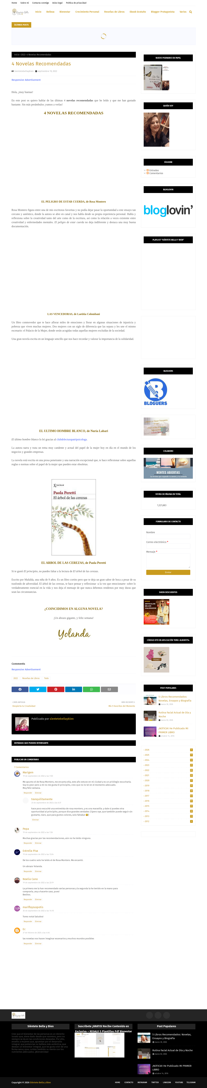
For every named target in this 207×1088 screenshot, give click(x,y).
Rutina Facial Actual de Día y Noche (175, 714)
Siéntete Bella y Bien (40, 1082)
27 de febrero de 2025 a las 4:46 (36, 933)
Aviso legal (57, 3)
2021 (169, 775)
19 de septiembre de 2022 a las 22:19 (38, 883)
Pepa (26, 828)
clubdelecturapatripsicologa (72, 439)
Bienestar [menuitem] (65, 11)
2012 (169, 821)
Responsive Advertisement (26, 80)
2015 (169, 806)
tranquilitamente (42, 799)
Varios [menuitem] (183, 11)
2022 (23, 54)
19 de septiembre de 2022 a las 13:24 (38, 854)
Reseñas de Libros (31, 678)
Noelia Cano (30, 879)
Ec (24, 929)
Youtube (179, 1082)
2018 (169, 790)
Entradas (153, 170)
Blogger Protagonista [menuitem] (163, 11)
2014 (169, 811)
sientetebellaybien (24, 71)
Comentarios (155, 173)
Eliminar (38, 793)
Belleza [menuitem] (50, 11)
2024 (169, 760)
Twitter (155, 1082)
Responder (28, 793)
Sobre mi (24, 3)
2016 (169, 801)
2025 (169, 755)
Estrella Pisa (30, 850)
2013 (169, 816)
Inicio (16, 54)
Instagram (142, 1082)
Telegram (191, 1082)
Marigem (28, 772)
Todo (46, 678)
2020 (169, 780)
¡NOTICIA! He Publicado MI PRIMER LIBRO (173, 730)
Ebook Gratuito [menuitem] (138, 11)
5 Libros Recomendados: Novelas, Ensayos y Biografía (175, 698)
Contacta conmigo (40, 3)
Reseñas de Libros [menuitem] (114, 11)
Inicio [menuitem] (38, 11)
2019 (169, 785)
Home (14, 3)
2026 (169, 750)
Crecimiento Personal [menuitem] (87, 11)
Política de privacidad (76, 3)
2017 (169, 795)
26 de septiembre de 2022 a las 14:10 (38, 911)
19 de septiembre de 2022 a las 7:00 (38, 776)
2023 (169, 765)
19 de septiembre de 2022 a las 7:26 (38, 832)
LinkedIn (167, 1082)
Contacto (128, 1082)
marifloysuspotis (33, 907)
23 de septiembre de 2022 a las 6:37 (46, 803)
